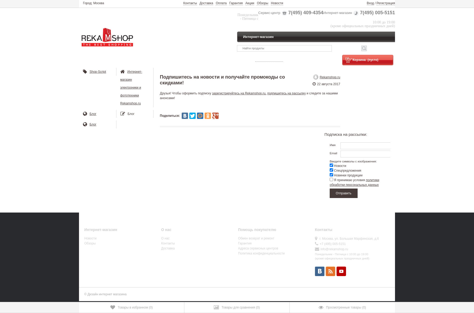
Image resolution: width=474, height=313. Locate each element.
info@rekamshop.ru (334, 249)
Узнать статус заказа (269, 59)
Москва (98, 3)
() (131, 307)
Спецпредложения (345, 170)
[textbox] (284, 48)
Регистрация (386, 3)
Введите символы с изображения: (353, 161)
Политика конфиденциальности (261, 253)
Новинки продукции (346, 175)
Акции (249, 3)
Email (333, 153)
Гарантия (236, 3)
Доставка (206, 3)
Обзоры (262, 3)
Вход (370, 3)
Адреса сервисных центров (258, 248)
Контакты (190, 3)
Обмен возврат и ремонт (256, 238)
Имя (332, 145)
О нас (165, 238)
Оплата (221, 3)
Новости (277, 3)
